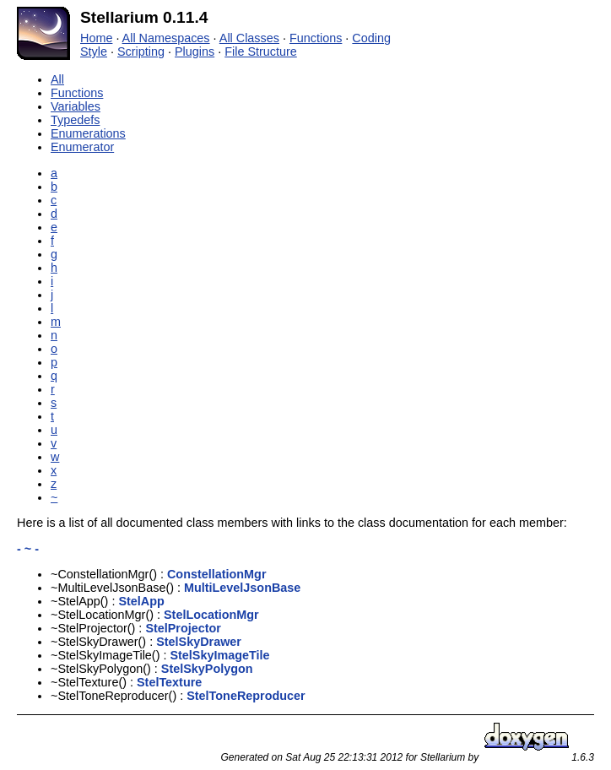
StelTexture (169, 682)
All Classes (249, 38)
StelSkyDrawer (198, 641)
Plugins (194, 51)
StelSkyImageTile (219, 655)
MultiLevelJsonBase (242, 587)
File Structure (260, 51)
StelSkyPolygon (207, 668)
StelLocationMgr (211, 614)
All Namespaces (166, 38)
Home (96, 38)
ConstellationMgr (217, 574)
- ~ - (28, 549)
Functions (315, 38)
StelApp (141, 601)
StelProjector (183, 628)
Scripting (141, 51)
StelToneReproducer (246, 695)
